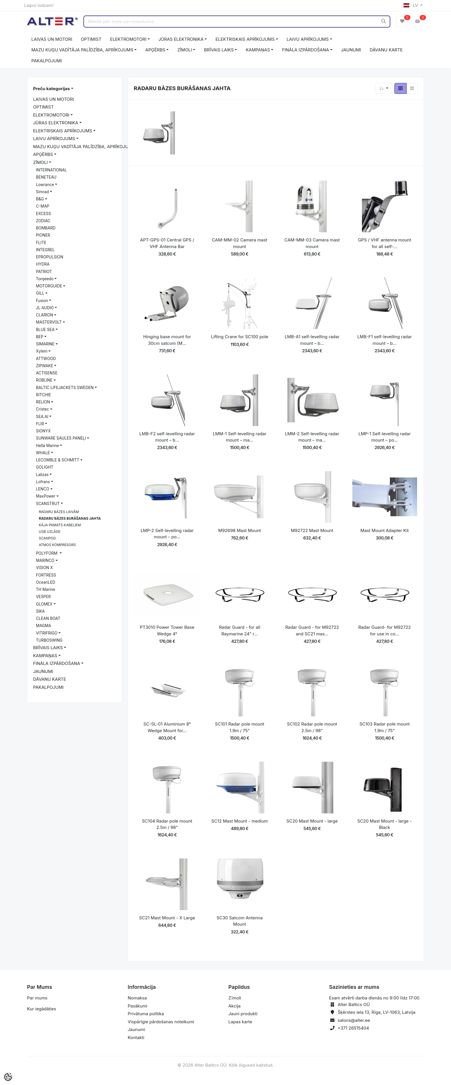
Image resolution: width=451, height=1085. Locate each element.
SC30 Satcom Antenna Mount (240, 921)
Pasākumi (137, 1006)
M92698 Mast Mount (239, 530)
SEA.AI (42, 416)
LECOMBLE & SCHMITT (57, 460)
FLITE (41, 242)
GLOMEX (44, 604)
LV (411, 5)
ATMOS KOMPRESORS (57, 545)
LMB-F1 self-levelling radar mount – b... (384, 340)
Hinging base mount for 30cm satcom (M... (167, 340)
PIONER (43, 235)
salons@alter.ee (354, 1020)
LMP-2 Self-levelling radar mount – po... (167, 534)
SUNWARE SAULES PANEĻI (61, 438)
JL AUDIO (45, 307)
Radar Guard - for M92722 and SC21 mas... (312, 630)
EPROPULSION (49, 257)
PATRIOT (44, 271)
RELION (43, 402)
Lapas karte (240, 1021)
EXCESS (43, 213)
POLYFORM (47, 553)
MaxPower (45, 496)
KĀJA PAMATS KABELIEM (60, 525)
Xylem (41, 351)
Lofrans (43, 481)
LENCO (42, 489)
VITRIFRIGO (47, 633)
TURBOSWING (49, 640)
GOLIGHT (44, 467)
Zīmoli (234, 998)
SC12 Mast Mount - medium (239, 821)
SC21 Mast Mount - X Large (167, 917)
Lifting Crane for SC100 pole (239, 336)
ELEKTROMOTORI (128, 39)
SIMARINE (45, 344)
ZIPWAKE (44, 365)
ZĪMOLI (184, 50)
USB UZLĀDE (49, 531)
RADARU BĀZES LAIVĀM (59, 512)
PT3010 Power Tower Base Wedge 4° (167, 630)
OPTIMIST (91, 39)
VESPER (43, 596)
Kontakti (136, 1037)
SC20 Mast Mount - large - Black (384, 824)
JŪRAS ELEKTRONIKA (181, 39)
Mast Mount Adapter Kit (384, 530)
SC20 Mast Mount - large (312, 821)
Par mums (37, 998)
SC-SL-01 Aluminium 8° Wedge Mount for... (167, 727)
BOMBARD (46, 228)
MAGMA (43, 625)
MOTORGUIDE (49, 286)
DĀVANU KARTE (386, 50)
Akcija (234, 1006)
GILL (40, 293)
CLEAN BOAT (48, 618)
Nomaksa (137, 998)
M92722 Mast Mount (312, 530)
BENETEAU (46, 177)
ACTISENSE (47, 373)
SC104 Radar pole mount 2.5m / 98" (167, 824)
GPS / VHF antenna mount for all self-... (384, 243)
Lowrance (45, 184)
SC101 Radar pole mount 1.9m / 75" (239, 727)
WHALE (43, 452)
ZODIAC (43, 220)
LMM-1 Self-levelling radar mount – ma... (239, 437)
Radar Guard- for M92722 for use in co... (384, 630)
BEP (39, 336)
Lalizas (42, 474)
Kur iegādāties (41, 1008)
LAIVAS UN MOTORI (51, 39)
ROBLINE (44, 380)
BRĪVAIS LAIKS (219, 50)
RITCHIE (43, 394)
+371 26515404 (353, 1028)
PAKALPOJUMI (46, 60)
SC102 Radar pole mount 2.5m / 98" (312, 727)
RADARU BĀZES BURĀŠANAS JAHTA (70, 518)
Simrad (42, 191)
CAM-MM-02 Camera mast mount (239, 243)
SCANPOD (47, 538)
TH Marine (45, 589)
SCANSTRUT (48, 503)
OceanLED (45, 582)
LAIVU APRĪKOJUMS (308, 39)
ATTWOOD (46, 358)
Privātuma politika (146, 1013)
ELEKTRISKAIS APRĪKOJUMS (244, 39)
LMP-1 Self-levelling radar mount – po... (384, 437)
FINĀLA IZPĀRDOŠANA (305, 50)
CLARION (44, 315)
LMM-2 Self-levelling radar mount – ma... (312, 437)
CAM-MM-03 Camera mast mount (312, 243)
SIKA (40, 611)
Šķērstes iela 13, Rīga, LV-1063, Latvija (376, 1012)
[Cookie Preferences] (8, 1077)
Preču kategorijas (51, 88)
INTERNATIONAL (51, 170)
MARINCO (45, 560)
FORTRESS (46, 575)
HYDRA (42, 264)
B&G (40, 199)
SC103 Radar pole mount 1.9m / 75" (385, 727)
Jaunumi (136, 1029)
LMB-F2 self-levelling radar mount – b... (167, 437)
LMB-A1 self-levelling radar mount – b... (312, 340)
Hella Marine (47, 445)
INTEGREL (45, 249)
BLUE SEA (45, 329)
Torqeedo (44, 278)
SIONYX (43, 431)
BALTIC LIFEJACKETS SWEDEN (64, 387)
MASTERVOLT (49, 322)
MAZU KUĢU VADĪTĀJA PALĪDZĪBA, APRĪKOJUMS (82, 50)
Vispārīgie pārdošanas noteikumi (161, 1021)
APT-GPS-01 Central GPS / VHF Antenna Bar (167, 243)
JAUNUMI (351, 50)
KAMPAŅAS (258, 50)
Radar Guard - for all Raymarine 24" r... (239, 630)
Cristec (42, 409)
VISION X (44, 567)
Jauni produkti (242, 1013)
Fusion (42, 300)
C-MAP (42, 206)
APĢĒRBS (155, 50)
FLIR (40, 423)
